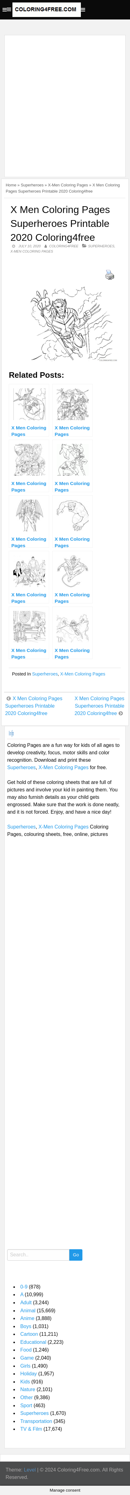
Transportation (36, 1421)
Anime (27, 1318)
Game (27, 1358)
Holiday (28, 1373)
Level (30, 1469)
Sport (26, 1405)
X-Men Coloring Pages (68, 185)
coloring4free (63, 246)
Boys (25, 1326)
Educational (33, 1342)
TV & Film (31, 1429)
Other (26, 1397)
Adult (25, 1302)
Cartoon (29, 1334)
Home (11, 185)
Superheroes (32, 185)
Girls (25, 1366)
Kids (25, 1381)
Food (25, 1349)
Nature (27, 1389)
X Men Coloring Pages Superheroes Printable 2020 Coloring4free (33, 706)
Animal (27, 1310)
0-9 (23, 1286)
